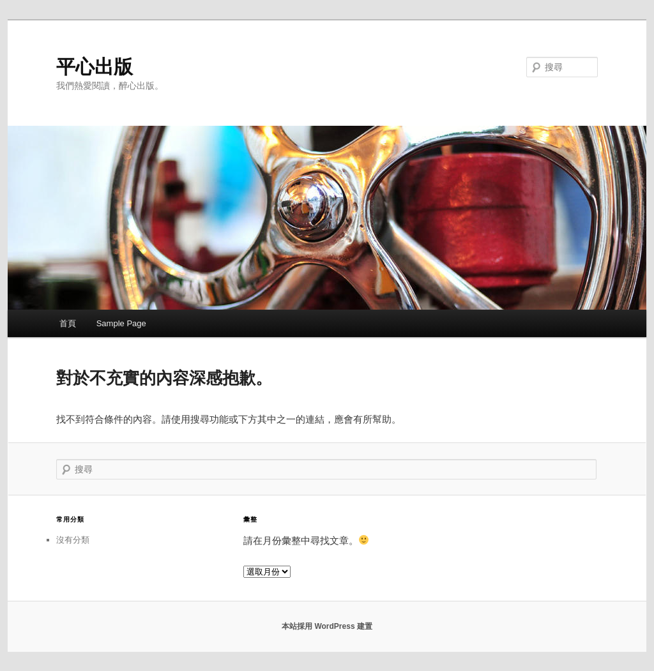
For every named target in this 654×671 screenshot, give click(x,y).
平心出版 (94, 66)
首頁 (67, 323)
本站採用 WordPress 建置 (327, 626)
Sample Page (121, 323)
